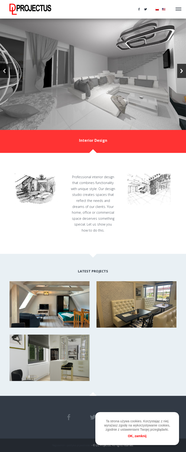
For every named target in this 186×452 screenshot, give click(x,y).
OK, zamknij (137, 436)
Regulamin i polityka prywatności (71, 445)
